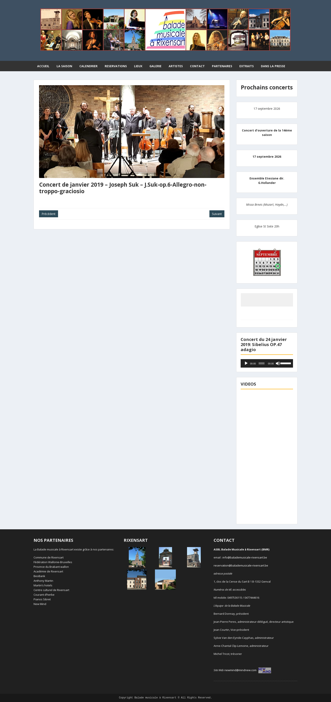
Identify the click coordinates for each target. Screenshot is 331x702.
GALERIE (155, 66)
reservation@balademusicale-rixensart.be (241, 565)
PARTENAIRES (222, 66)
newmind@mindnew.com (247, 670)
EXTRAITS (246, 66)
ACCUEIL (43, 66)
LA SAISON (64, 66)
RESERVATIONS (116, 66)
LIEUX (138, 66)
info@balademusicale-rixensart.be (244, 557)
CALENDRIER (88, 66)
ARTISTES (176, 66)
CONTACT (197, 66)
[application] (267, 363)
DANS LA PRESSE (273, 66)
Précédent (49, 214)
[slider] (262, 363)
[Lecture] (246, 363)
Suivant (217, 214)
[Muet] (278, 363)
